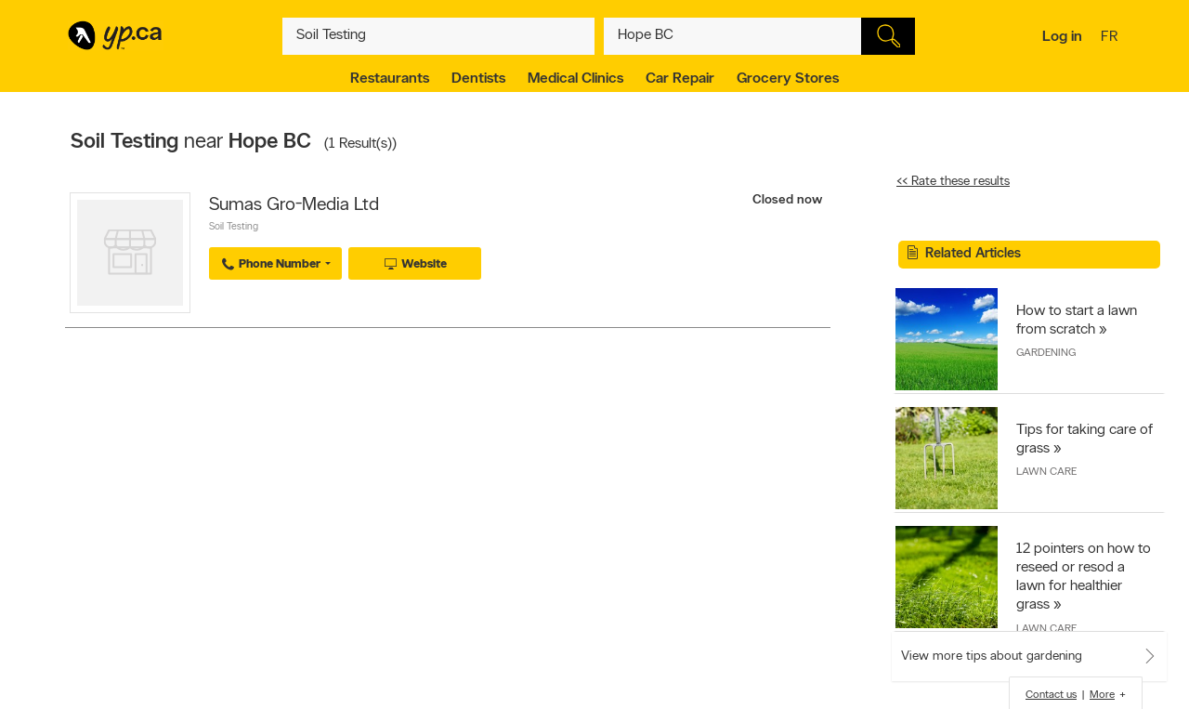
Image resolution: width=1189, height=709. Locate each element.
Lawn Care (1046, 472)
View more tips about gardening (991, 656)
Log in (1062, 37)
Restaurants (389, 79)
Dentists (478, 79)
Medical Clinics (575, 79)
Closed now (789, 200)
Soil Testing (233, 227)
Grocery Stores (788, 79)
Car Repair (680, 79)
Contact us (1051, 695)
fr (1111, 38)
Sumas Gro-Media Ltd (294, 205)
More (1102, 695)
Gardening (1046, 353)
